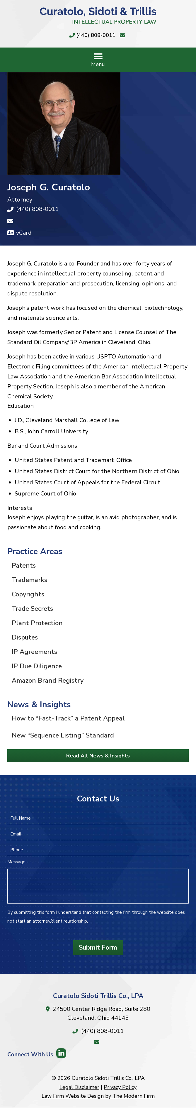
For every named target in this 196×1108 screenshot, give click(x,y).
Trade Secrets (32, 608)
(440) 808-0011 (95, 35)
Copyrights (28, 594)
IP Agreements (34, 651)
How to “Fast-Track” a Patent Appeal (68, 718)
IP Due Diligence (37, 666)
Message (16, 862)
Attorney (19, 200)
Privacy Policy (120, 1087)
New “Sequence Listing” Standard (63, 735)
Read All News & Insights (98, 755)
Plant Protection (37, 623)
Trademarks (29, 580)
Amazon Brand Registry (47, 680)
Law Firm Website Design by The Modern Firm (98, 1095)
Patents (24, 565)
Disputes (25, 637)
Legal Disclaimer (79, 1087)
